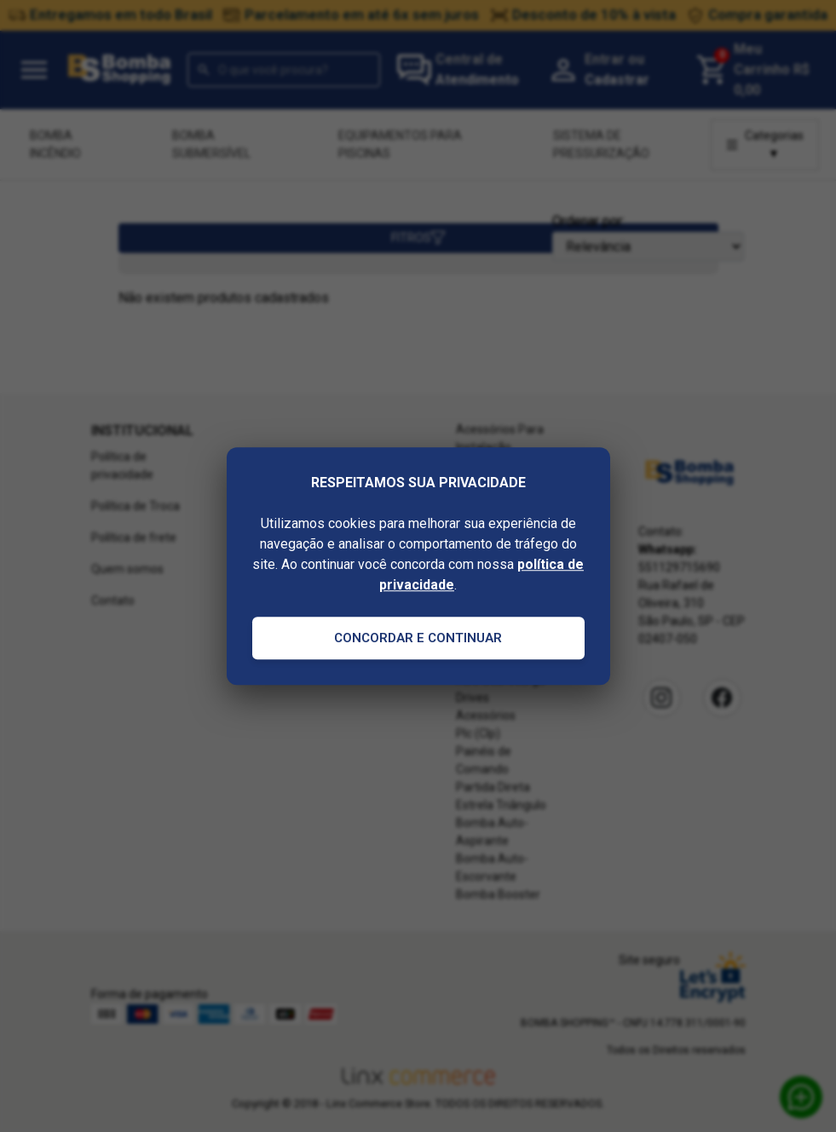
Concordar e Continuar (418, 638)
